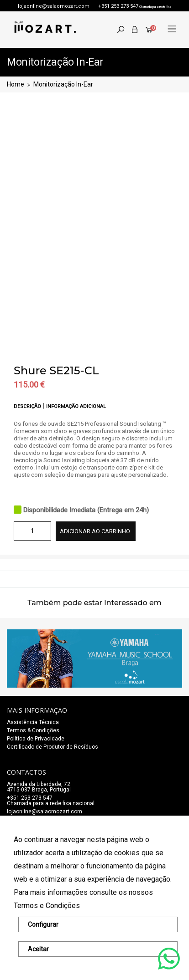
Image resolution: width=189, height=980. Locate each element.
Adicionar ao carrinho (95, 531)
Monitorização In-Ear (63, 84)
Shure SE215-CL (56, 370)
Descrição (28, 406)
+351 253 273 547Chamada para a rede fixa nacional (50, 800)
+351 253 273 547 (118, 6)
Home (15, 84)
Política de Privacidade (35, 738)
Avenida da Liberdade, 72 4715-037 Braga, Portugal (39, 787)
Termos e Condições (47, 905)
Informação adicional (76, 406)
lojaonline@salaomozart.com (53, 6)
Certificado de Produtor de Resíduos (52, 747)
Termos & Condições (33, 730)
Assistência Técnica (33, 722)
